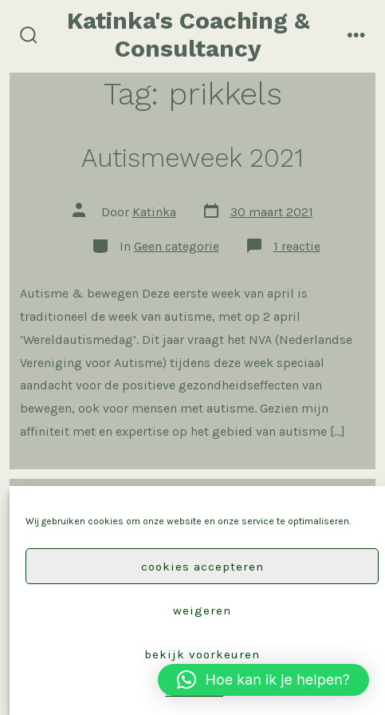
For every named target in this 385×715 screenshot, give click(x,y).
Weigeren (202, 610)
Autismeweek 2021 (192, 158)
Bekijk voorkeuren (202, 654)
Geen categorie (176, 246)
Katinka (154, 211)
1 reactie (296, 246)
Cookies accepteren (202, 566)
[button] (263, 680)
